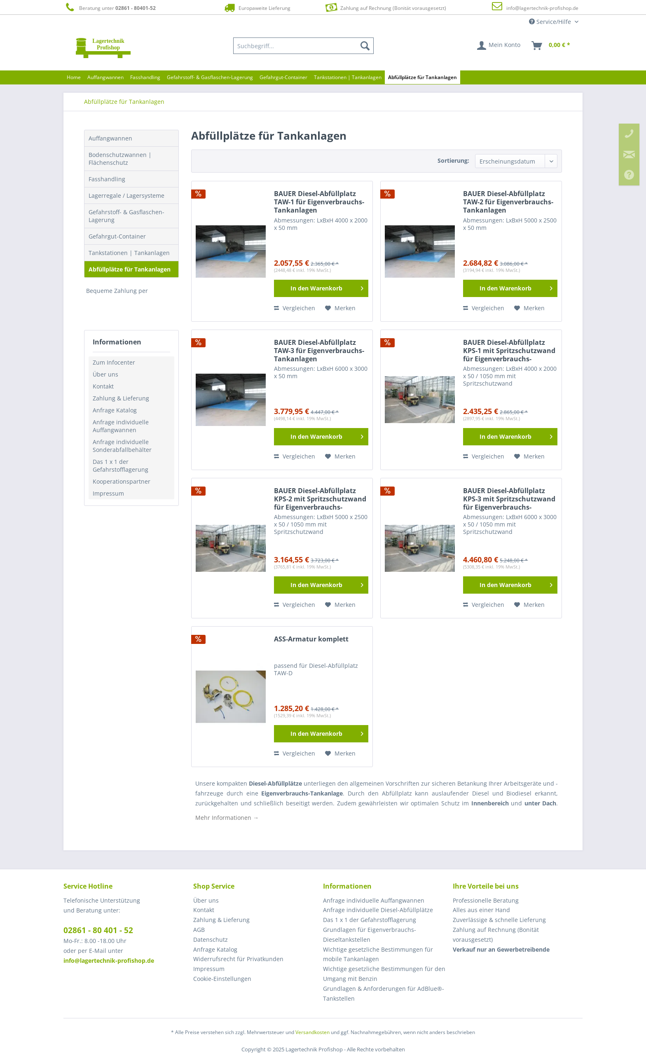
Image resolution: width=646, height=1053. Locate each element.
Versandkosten (312, 1032)
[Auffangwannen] (105, 77)
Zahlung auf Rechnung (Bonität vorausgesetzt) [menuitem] (496, 934)
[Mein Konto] (499, 45)
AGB (199, 930)
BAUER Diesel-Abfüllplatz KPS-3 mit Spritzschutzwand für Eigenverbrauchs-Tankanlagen (509, 499)
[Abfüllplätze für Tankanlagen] (422, 77)
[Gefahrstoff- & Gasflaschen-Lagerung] (210, 77)
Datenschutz (210, 939)
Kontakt (103, 386)
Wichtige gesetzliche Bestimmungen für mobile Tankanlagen (378, 954)
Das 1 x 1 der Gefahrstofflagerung (120, 465)
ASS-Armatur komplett (311, 639)
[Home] (73, 77)
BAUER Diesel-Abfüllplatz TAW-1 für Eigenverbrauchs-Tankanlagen (319, 202)
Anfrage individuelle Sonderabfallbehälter (122, 446)
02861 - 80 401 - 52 (98, 930)
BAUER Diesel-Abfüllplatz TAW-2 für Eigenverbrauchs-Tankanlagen (508, 202)
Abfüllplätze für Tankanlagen (130, 269)
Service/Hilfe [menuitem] (551, 22)
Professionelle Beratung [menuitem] (486, 900)
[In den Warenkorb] (321, 288)
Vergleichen (294, 308)
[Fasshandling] (145, 77)
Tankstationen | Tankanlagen (129, 253)
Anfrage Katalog (115, 410)
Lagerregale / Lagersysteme (126, 195)
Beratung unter (109, 7)
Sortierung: (453, 160)
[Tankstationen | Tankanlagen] (348, 77)
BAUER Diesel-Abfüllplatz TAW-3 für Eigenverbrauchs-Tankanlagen (319, 350)
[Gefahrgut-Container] (283, 77)
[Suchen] (365, 45)
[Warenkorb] (551, 45)
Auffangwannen (110, 138)
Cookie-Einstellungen (222, 979)
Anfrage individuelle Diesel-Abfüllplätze (378, 910)
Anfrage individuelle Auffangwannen (121, 426)
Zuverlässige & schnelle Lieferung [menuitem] (499, 920)
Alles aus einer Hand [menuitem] (481, 910)
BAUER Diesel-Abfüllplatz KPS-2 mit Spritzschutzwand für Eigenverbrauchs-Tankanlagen (320, 499)
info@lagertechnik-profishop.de (542, 8)
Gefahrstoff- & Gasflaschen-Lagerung (126, 216)
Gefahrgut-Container (117, 236)
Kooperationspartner (121, 481)
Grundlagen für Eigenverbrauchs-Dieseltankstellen (369, 934)
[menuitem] (303, 45)
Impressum (108, 493)
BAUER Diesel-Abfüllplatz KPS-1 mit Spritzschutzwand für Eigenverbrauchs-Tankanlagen (509, 350)
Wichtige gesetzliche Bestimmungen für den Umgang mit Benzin (384, 974)
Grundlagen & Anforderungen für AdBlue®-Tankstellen (383, 993)
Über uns (105, 374)
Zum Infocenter (114, 362)
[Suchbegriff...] (303, 45)
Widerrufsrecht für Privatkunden (238, 959)
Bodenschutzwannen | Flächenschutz (120, 158)
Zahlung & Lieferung (121, 398)
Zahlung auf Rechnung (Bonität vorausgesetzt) (384, 7)
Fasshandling (107, 179)
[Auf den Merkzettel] (340, 308)
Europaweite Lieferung (256, 7)
